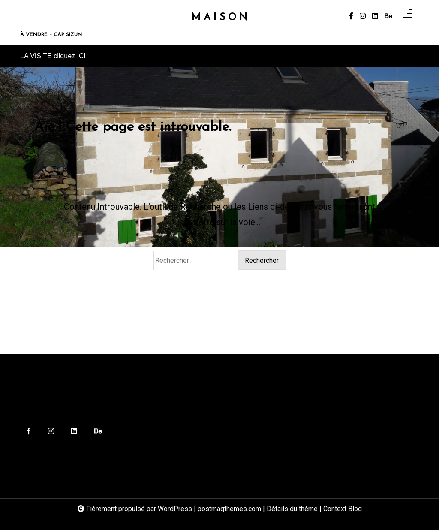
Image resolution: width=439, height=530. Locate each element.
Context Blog (342, 509)
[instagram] (363, 16)
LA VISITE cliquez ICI (53, 56)
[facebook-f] (351, 16)
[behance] (388, 16)
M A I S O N (219, 18)
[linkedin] (375, 16)
